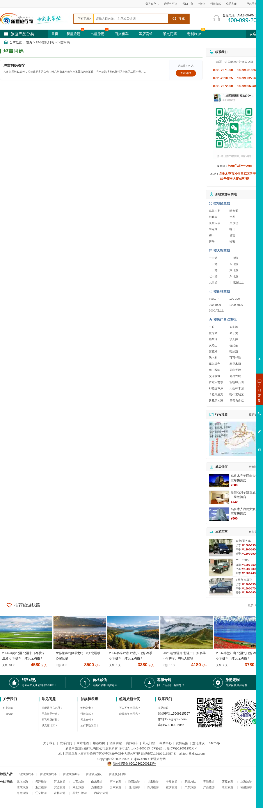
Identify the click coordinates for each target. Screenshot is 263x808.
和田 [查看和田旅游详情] (212, 235)
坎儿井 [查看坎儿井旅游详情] (233, 339)
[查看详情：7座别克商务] (221, 587)
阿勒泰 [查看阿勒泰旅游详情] (213, 217)
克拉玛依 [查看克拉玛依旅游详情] (214, 223)
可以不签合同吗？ (129, 707)
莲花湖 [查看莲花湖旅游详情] (213, 351)
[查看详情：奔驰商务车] (221, 548)
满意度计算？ (49, 725)
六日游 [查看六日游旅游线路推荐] (233, 270)
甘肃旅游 (153, 781)
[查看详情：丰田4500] (221, 567)
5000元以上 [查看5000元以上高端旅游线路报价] (216, 310)
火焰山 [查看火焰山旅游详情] (213, 345)
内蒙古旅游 (101, 793)
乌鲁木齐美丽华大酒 (244, 475)
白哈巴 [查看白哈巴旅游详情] (213, 327)
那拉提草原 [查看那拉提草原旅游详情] (216, 388)
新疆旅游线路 (48, 774)
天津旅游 (41, 781)
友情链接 (182, 743)
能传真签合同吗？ (129, 713)
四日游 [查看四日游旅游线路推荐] (233, 264)
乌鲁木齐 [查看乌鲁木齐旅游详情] (214, 210)
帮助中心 (188, 3)
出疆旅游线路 (25, 774)
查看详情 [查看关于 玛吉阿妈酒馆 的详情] (186, 73)
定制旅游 (194, 34)
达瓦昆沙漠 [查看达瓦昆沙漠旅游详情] (216, 400)
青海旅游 (209, 781)
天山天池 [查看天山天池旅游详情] (235, 370)
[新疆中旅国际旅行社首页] (35, 19)
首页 (54, 34)
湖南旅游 (97, 787)
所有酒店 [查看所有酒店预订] (254, 466)
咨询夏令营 (240, 409)
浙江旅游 (41, 787)
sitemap (214, 743)
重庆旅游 (171, 787)
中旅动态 (8, 713)
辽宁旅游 (41, 793)
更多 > (252, 605)
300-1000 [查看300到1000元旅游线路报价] (215, 304)
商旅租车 (122, 34)
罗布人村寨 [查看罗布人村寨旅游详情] (216, 382)
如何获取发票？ (89, 725)
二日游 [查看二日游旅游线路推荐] (233, 258)
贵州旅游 (134, 787)
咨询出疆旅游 (240, 401)
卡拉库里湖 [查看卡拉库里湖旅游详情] (216, 394)
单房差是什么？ (51, 713)
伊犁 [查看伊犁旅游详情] (232, 217)
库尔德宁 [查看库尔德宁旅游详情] (214, 363)
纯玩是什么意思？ (52, 707)
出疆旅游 (98, 34)
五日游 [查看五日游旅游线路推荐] (213, 270)
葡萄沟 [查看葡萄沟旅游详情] (213, 339)
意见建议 (163, 707)
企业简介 (8, 707)
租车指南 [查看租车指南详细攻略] (254, 531)
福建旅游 (246, 787)
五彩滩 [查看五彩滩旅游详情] (233, 327)
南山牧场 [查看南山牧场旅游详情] (214, 370)
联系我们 (66, 743)
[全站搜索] (131, 18)
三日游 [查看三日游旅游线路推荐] (213, 264)
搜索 (178, 18)
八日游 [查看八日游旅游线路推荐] (233, 276)
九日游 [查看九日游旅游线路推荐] (213, 282)
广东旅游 (190, 787)
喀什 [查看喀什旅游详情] (232, 229)
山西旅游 (78, 781)
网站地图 (82, 743)
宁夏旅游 (171, 781)
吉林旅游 (59, 793)
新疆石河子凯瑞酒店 (244, 492)
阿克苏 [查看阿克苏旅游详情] (213, 229)
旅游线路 (99, 743)
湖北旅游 (78, 787)
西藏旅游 (227, 781)
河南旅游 (115, 781)
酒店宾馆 (146, 34)
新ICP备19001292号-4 (182, 748)
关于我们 (49, 743)
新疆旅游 (73, 34)
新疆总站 (190, 781)
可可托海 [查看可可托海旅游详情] (235, 357)
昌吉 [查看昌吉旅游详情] (232, 235)
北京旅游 (22, 781)
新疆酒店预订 (94, 774)
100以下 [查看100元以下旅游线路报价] (214, 299)
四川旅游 (153, 787)
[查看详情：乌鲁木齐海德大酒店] (219, 514)
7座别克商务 (244, 580)
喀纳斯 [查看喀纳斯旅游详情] (233, 351)
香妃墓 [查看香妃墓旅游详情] (233, 345)
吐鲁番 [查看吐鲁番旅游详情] (233, 210)
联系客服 (231, 3)
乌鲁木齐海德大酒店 (244, 509)
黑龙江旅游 (80, 793)
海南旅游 (22, 793)
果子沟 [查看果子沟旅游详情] (233, 333)
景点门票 (170, 34)
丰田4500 (242, 560)
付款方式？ (87, 713)
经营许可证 (170, 3)
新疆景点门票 (117, 774)
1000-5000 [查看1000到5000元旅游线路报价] (236, 304)
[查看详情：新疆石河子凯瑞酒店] (219, 497)
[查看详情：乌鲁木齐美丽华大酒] (219, 481)
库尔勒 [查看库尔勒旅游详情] (233, 223)
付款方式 (215, 3)
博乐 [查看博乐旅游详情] (212, 241)
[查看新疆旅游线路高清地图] (234, 439)
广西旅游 (209, 787)
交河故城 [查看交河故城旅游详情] (214, 376)
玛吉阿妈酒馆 (14, 65)
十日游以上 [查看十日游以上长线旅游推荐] (236, 282)
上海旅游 (246, 781)
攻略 (254, 34)
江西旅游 (227, 787)
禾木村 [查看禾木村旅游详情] (213, 357)
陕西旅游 (134, 781)
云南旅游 (115, 787)
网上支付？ (87, 719)
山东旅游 (97, 781)
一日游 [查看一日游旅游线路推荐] (213, 258)
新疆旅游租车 (71, 774)
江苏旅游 (22, 787)
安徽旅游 (59, 787)
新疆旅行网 (158, 759)
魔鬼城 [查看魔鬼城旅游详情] (213, 333)
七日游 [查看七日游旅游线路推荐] (213, 276)
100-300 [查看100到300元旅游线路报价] (234, 298)
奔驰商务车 (243, 541)
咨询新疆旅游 (240, 393)
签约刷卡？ (87, 707)
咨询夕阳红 (240, 424)
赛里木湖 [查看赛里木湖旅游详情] (235, 363)
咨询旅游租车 (240, 417)
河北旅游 (59, 781)
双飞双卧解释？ (51, 719)
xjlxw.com (140, 759)
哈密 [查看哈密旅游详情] (232, 241)
